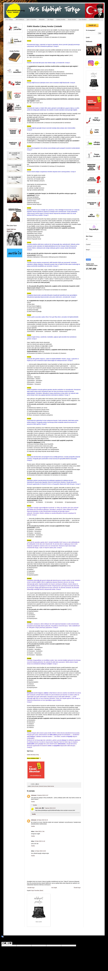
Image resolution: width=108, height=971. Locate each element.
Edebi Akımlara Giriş (33, 754)
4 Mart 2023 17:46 (39, 831)
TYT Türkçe (9, 19)
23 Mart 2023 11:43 (40, 841)
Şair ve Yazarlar (31, 19)
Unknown (33, 795)
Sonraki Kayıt (30, 887)
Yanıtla (33, 801)
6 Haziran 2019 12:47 (42, 795)
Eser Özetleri (82, 19)
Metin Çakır (38, 808)
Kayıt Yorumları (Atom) (37, 890)
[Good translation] (4, 943)
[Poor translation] (9, 943)
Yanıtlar (35, 805)
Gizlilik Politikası (94, 19)
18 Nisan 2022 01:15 (42, 820)
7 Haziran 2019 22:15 (49, 808)
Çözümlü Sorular (43, 786)
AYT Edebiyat (20, 19)
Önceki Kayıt (77, 887)
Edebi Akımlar (50, 786)
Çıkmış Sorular (60, 19)
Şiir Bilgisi (50, 19)
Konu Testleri (72, 19)
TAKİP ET (92, 25)
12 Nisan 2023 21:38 (40, 851)
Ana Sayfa (54, 887)
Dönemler (42, 19)
